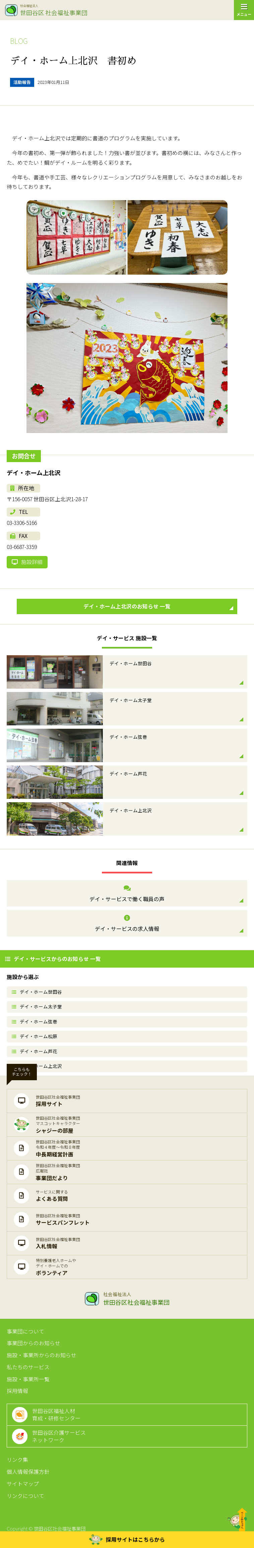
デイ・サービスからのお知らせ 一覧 (53, 959)
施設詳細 (27, 562)
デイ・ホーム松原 (34, 1036)
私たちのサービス (28, 1367)
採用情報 (17, 1391)
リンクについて (25, 1496)
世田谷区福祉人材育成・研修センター (56, 1414)
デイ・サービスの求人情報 (127, 924)
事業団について (25, 1331)
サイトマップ (23, 1484)
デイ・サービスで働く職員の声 (127, 894)
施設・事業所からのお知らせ (41, 1355)
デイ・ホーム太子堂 (37, 1006)
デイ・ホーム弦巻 (34, 1021)
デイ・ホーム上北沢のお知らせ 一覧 (158, 606)
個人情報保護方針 (28, 1471)
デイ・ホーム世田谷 (37, 991)
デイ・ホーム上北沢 (37, 1066)
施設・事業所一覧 (28, 1379)
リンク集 (17, 1459)
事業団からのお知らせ (33, 1343)
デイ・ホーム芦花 (34, 1051)
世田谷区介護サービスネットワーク (59, 1436)
